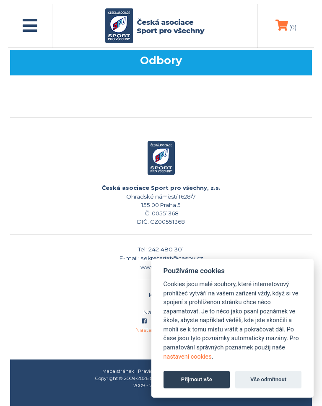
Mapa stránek (118, 371)
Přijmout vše (196, 379)
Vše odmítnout (268, 379)
